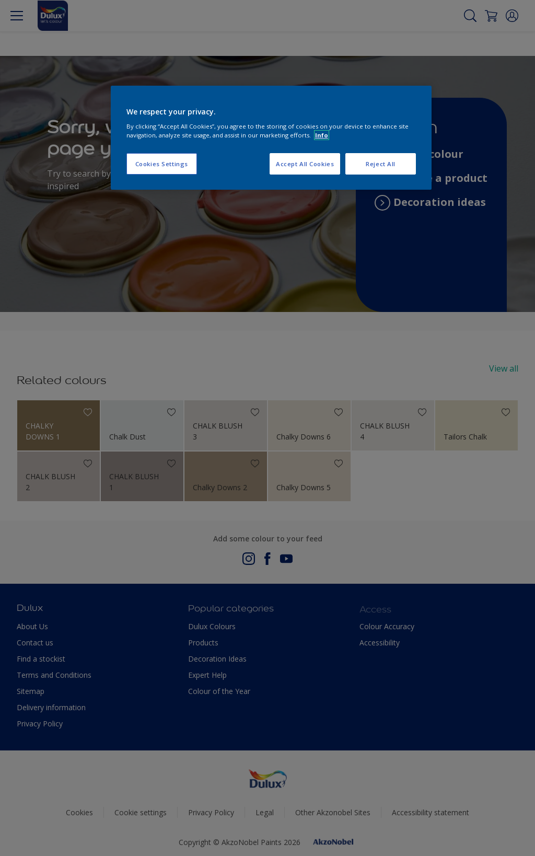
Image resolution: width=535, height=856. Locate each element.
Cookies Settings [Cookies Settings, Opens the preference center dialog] (161, 164)
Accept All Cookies (305, 164)
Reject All (381, 164)
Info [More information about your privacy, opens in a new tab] (321, 135)
